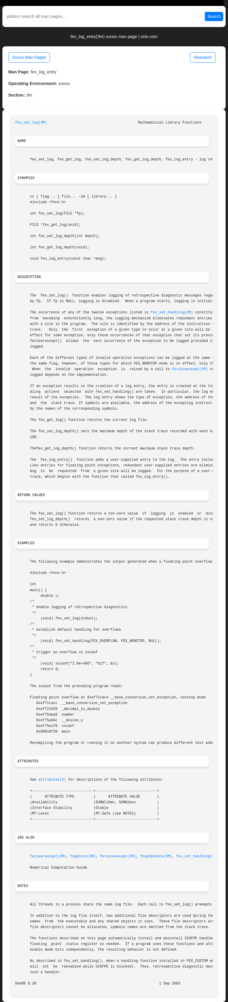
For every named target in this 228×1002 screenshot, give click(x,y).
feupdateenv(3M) (156, 856)
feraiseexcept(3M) (190, 369)
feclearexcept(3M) (48, 856)
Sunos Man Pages (29, 57)
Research (203, 57)
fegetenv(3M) (83, 856)
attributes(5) (52, 780)
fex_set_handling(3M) (172, 312)
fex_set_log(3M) (31, 123)
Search (214, 16)
